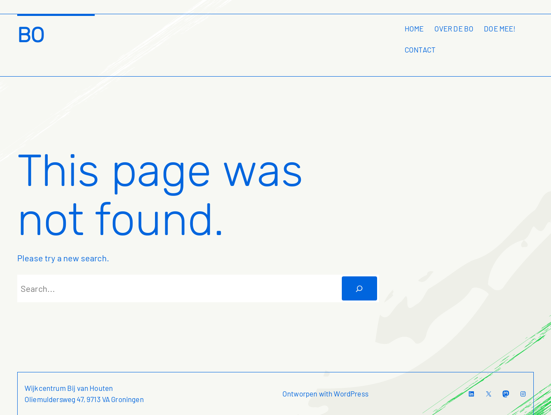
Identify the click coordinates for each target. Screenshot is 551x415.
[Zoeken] (359, 288)
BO (30, 35)
